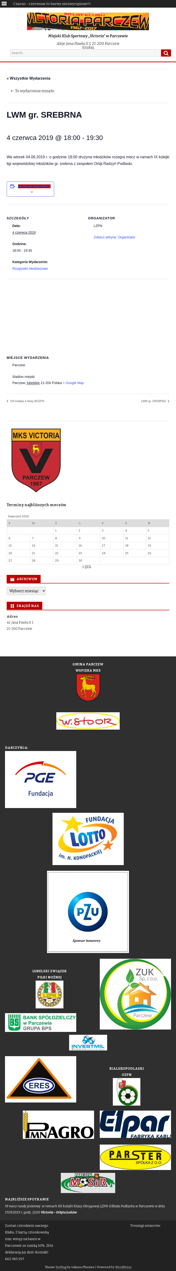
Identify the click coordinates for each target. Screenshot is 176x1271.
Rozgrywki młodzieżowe (30, 268)
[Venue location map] (88, 313)
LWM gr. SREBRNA (154, 401)
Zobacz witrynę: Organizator (114, 237)
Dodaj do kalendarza (34, 186)
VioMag (61, 1267)
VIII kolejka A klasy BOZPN (26, 401)
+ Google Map (73, 383)
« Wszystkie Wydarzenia (28, 78)
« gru (86, 566)
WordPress (123, 1267)
